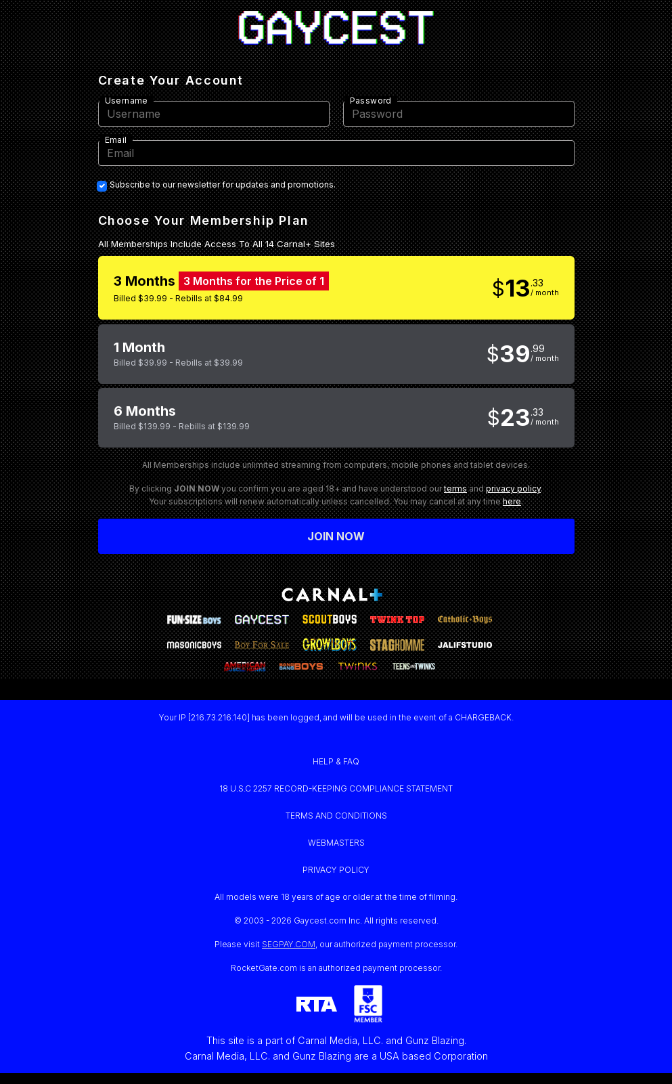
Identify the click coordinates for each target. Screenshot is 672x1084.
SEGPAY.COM (288, 944)
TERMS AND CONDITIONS (336, 815)
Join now (336, 536)
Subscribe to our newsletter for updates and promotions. (223, 185)
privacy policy (513, 488)
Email (116, 140)
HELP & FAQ (336, 761)
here (512, 501)
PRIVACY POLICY (336, 870)
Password (371, 100)
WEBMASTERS (336, 843)
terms (455, 488)
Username (126, 100)
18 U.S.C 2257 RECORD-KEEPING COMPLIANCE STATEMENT (336, 788)
